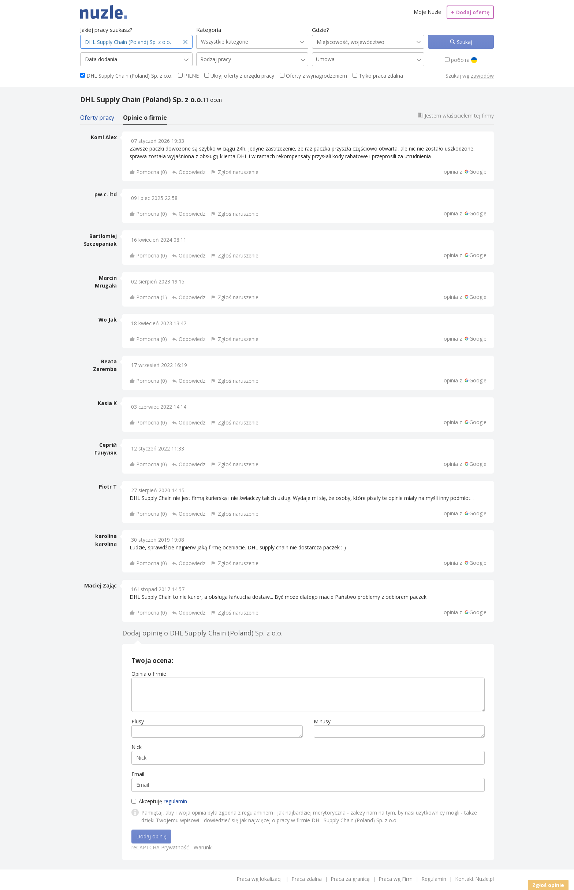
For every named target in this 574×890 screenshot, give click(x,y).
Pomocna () (151, 171)
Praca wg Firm (396, 878)
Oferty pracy (97, 118)
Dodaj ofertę (470, 12)
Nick (136, 746)
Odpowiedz (192, 171)
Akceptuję (159, 801)
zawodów (482, 75)
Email (137, 774)
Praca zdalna (306, 878)
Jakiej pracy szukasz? (106, 29)
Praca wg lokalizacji (259, 878)
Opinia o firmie (148, 673)
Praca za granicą (350, 878)
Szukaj (463, 41)
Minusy (322, 721)
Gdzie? (320, 29)
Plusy (137, 721)
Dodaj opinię (151, 836)
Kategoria (208, 29)
